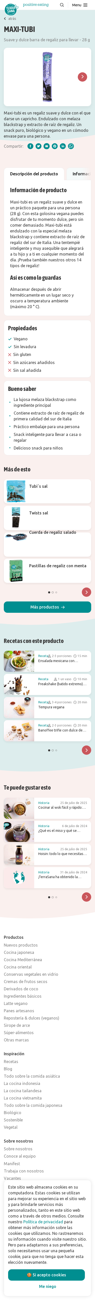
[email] (47, 146)
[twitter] (38, 146)
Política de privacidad (43, 1222)
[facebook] (30, 146)
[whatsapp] (71, 146)
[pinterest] (55, 146)
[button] (47, 607)
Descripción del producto (34, 174)
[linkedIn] (63, 146)
